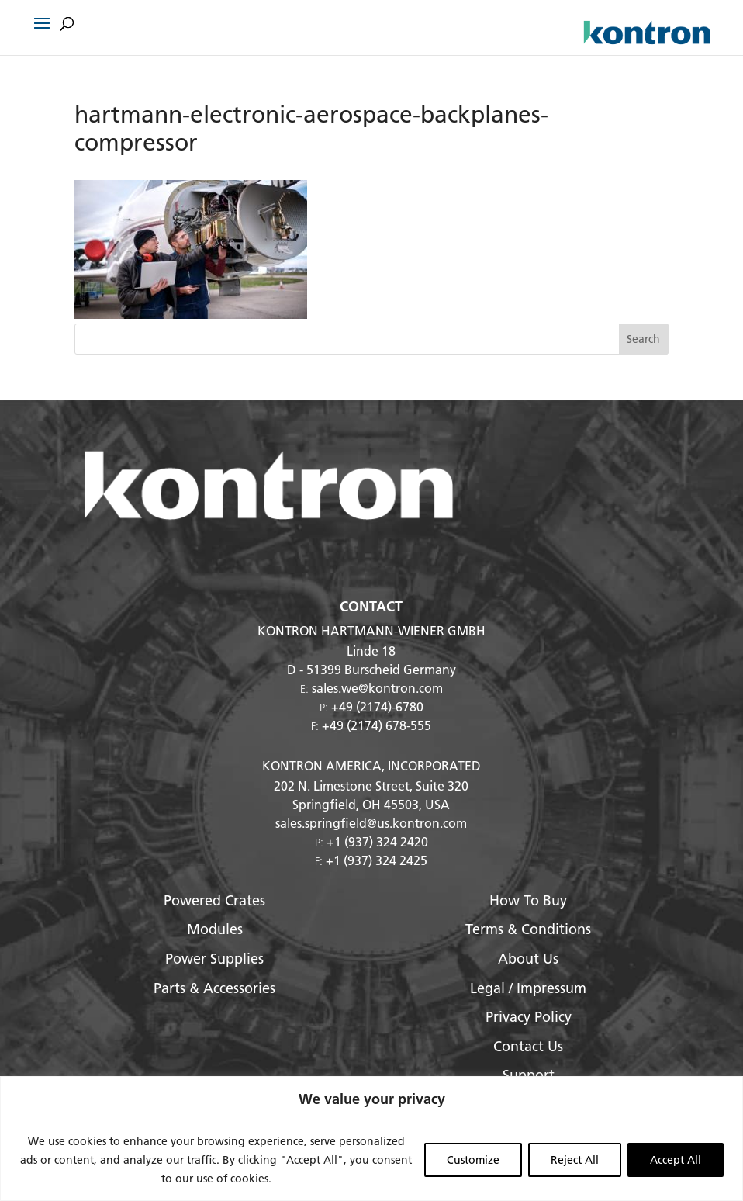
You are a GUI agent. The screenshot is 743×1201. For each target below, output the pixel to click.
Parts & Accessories (214, 988)
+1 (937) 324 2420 (377, 841)
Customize (473, 1160)
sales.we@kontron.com (377, 688)
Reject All (575, 1160)
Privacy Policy (529, 1017)
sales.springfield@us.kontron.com (371, 823)
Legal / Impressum (528, 988)
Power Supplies (214, 958)
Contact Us (528, 1046)
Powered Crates (214, 900)
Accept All (675, 1160)
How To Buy (528, 900)
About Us (528, 958)
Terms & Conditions (528, 929)
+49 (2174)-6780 (377, 706)
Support (529, 1075)
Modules (215, 929)
